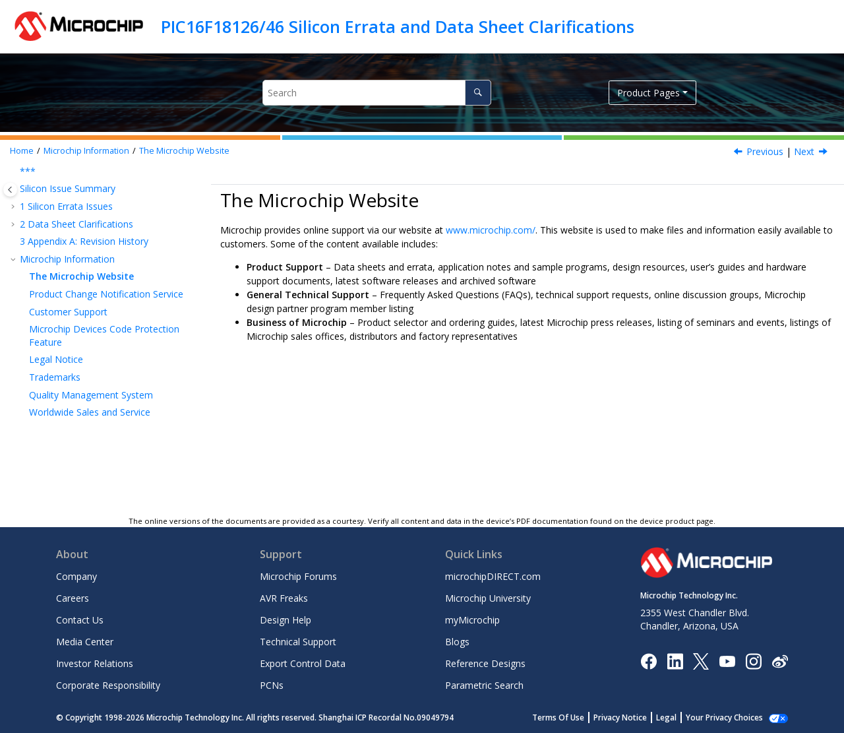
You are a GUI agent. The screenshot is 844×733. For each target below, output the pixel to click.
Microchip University (488, 598)
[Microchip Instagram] (753, 660)
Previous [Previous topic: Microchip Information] (764, 151)
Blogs (457, 641)
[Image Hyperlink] (727, 660)
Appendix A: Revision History (84, 241)
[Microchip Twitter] (701, 660)
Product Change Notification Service (106, 294)
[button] (14, 171)
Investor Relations (94, 663)
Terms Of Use (573, 717)
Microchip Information (86, 150)
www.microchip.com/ (490, 230)
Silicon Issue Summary (67, 188)
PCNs (272, 685)
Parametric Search (484, 685)
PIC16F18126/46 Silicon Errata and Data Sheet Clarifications (397, 26)
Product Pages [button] (648, 92)
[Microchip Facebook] (648, 660)
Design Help (285, 620)
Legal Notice (56, 359)
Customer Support (68, 311)
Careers (72, 598)
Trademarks (54, 377)
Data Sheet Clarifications (76, 224)
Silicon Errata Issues (66, 206)
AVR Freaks (284, 598)
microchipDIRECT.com (493, 576)
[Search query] (376, 93)
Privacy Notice (634, 717)
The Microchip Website (184, 150)
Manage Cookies (731, 717)
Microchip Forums (298, 576)
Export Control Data (303, 663)
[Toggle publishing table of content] (10, 190)
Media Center (84, 641)
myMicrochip (472, 620)
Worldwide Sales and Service (89, 412)
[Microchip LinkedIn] (675, 660)
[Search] (478, 93)
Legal (681, 717)
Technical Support (298, 641)
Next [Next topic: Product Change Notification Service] (804, 151)
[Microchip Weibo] (779, 660)
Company (76, 576)
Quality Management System (91, 395)
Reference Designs (485, 663)
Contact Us (80, 620)
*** (28, 171)
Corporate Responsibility (108, 685)
